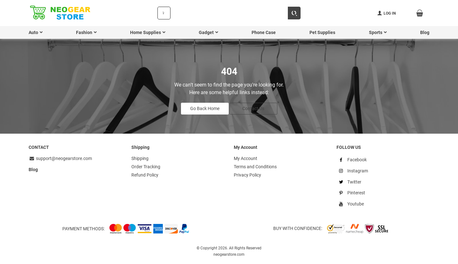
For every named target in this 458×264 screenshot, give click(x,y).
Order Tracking (145, 166)
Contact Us (253, 108)
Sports (375, 32)
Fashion (84, 32)
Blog (424, 32)
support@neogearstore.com (60, 158)
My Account (245, 158)
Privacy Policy (247, 174)
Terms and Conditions (255, 166)
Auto (33, 32)
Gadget (206, 32)
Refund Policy (144, 174)
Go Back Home (204, 108)
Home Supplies (145, 32)
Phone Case (264, 32)
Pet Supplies (322, 32)
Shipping (140, 158)
